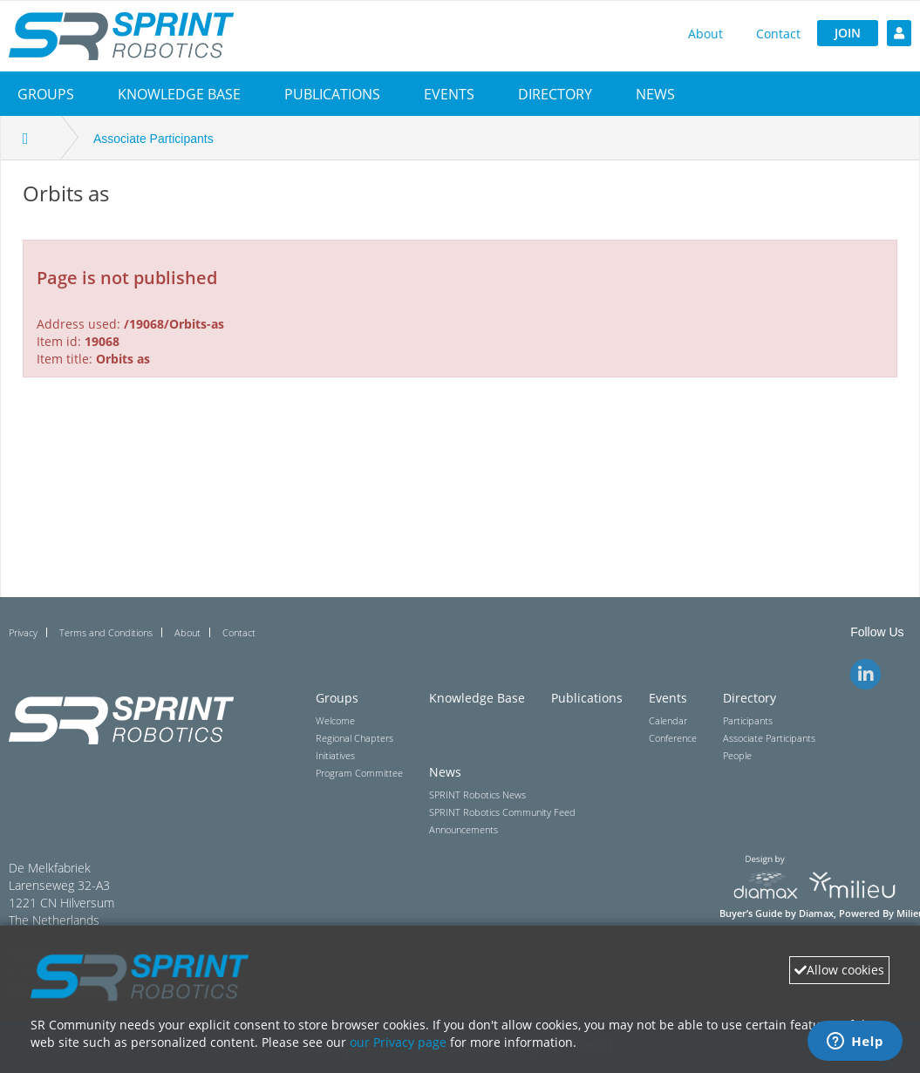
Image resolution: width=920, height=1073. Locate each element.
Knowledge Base (179, 94)
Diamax (816, 913)
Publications (332, 94)
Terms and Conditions (106, 632)
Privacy (23, 632)
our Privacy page (398, 1042)
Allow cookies (839, 969)
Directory (555, 94)
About (705, 33)
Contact (778, 33)
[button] (46, 94)
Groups (45, 94)
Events (449, 94)
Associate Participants (153, 139)
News (655, 94)
